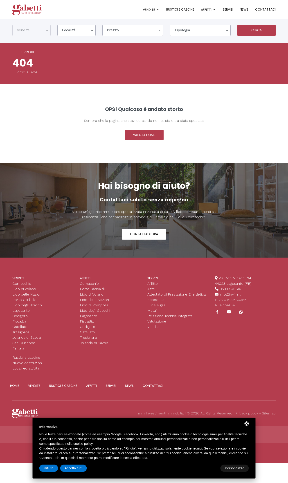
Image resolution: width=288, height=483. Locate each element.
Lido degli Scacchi (27, 309)
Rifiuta (211, 468)
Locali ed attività (25, 372)
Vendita (153, 330)
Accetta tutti (235, 468)
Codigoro (20, 320)
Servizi (228, 9)
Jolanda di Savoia (26, 341)
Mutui (152, 314)
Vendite (149, 9)
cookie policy (83, 443)
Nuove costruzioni (27, 367)
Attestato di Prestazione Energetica (176, 298)
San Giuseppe (23, 347)
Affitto (152, 287)
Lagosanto (21, 314)
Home (20, 73)
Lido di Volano (24, 293)
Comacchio (21, 287)
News (244, 9)
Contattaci (265, 9)
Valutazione (156, 325)
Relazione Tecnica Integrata (169, 320)
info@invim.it (230, 298)
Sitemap (269, 417)
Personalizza (53, 468)
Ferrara (18, 352)
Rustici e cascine (180, 9)
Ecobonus (155, 303)
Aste (151, 293)
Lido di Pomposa (94, 309)
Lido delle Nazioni (27, 298)
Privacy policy (246, 417)
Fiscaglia (19, 325)
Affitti (206, 9)
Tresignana (20, 336)
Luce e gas (156, 309)
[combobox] (31, 31)
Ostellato (19, 330)
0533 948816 (230, 293)
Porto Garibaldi (24, 303)
